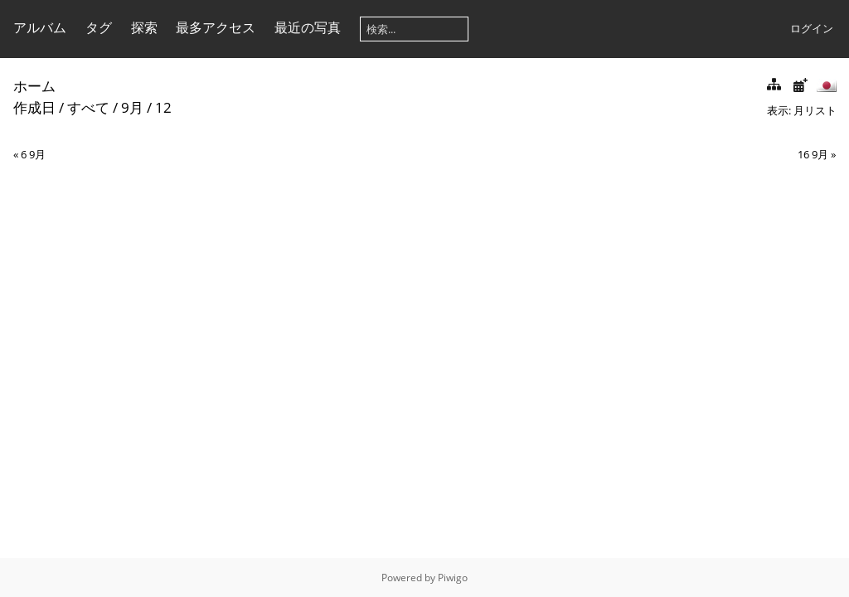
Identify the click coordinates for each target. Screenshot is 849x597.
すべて (88, 107)
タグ (98, 27)
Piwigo (453, 577)
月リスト (815, 110)
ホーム (34, 85)
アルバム (39, 27)
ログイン (811, 28)
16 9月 (813, 154)
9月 (132, 107)
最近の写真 (307, 27)
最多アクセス (215, 27)
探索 (144, 27)
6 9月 (33, 154)
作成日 (34, 107)
